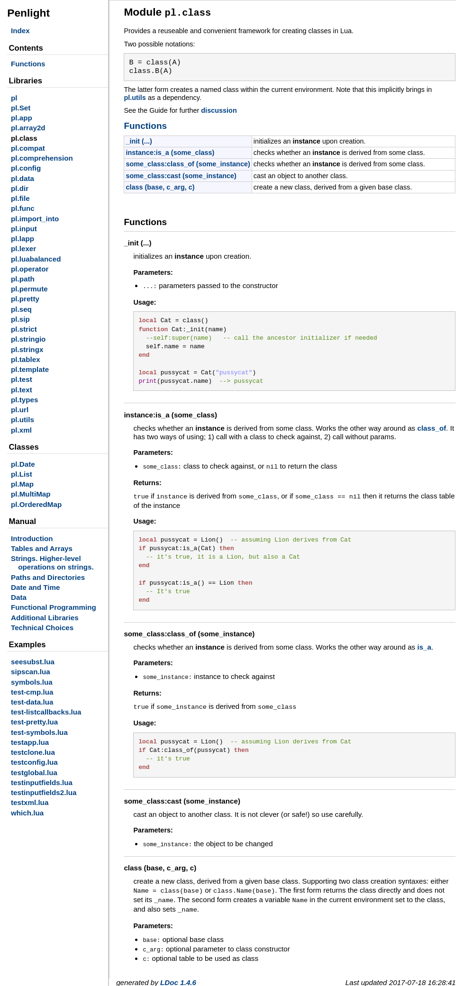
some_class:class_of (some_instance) (188, 162)
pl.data (22, 178)
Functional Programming (53, 607)
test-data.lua (32, 702)
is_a (424, 644)
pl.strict (24, 329)
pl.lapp (22, 239)
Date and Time (35, 587)
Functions (28, 64)
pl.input (24, 229)
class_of (431, 426)
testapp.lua (30, 742)
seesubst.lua (32, 662)
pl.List (21, 474)
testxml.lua (29, 802)
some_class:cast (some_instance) (181, 174)
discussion (218, 109)
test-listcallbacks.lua (46, 712)
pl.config (26, 168)
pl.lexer (23, 248)
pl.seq (21, 309)
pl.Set (20, 108)
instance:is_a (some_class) (170, 151)
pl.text (21, 390)
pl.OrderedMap (36, 504)
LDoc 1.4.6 (178, 973)
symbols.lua (32, 682)
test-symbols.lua (39, 732)
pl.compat (28, 148)
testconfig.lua (34, 762)
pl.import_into (35, 219)
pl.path (23, 279)
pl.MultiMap (31, 494)
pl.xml (21, 430)
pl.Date (23, 464)
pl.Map (22, 484)
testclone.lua (33, 752)
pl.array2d (28, 128)
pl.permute (29, 289)
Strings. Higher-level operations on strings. (52, 562)
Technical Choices (42, 628)
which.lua (27, 813)
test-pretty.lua (34, 722)
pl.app (21, 118)
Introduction (32, 538)
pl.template (30, 369)
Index (20, 31)
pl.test (21, 379)
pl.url (19, 410)
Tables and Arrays (42, 548)
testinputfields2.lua (43, 792)
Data (19, 597)
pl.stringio (28, 339)
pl (14, 98)
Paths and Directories (48, 577)
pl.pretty (25, 299)
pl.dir (19, 188)
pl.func (23, 208)
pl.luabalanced (36, 259)
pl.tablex (25, 359)
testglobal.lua (34, 773)
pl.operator (29, 269)
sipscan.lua (30, 672)
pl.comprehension (42, 158)
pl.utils (22, 420)
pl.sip (20, 319)
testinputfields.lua (42, 782)
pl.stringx (27, 349)
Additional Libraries (45, 618)
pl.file (20, 198)
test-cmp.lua (32, 692)
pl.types (24, 400)
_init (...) (139, 140)
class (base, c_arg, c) (160, 186)
